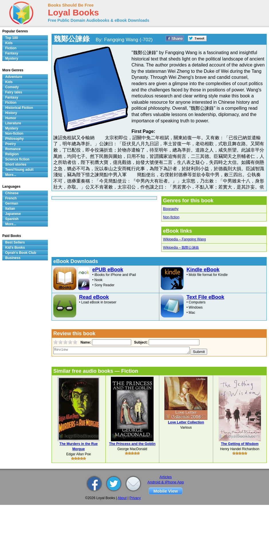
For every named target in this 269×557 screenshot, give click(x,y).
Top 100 (11, 38)
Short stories (15, 164)
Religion (12, 154)
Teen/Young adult (19, 170)
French (11, 198)
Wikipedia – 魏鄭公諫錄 (181, 248)
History (11, 113)
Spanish (12, 219)
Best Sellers (15, 242)
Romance (13, 149)
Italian (10, 209)
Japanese (13, 214)
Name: (85, 342)
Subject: (140, 342)
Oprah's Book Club (20, 253)
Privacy (135, 498)
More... (10, 175)
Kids (9, 43)
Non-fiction (171, 217)
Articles (166, 477)
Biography (170, 209)
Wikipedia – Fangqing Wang (184, 239)
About (122, 498)
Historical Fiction (19, 108)
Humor (10, 118)
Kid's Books (15, 248)
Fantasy (11, 53)
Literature (13, 123)
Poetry (10, 144)
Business (12, 258)
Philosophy (14, 139)
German (11, 203)
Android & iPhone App (166, 482)
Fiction (10, 48)
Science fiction (17, 159)
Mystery (11, 58)
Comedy (12, 87)
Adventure (13, 77)
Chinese (12, 193)
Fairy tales (13, 92)
